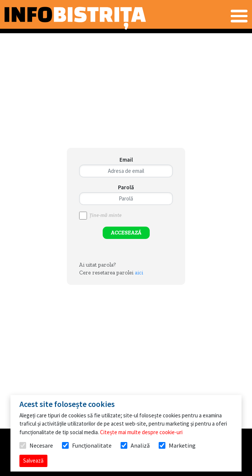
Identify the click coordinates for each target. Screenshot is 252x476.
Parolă (126, 187)
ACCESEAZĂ (126, 232)
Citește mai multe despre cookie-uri (141, 432)
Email (126, 159)
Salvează (33, 460)
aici (139, 272)
